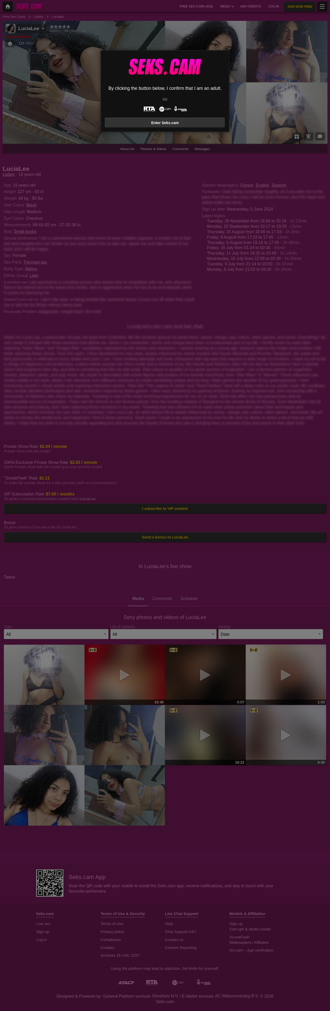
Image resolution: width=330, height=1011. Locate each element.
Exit (165, 99)
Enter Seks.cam (165, 123)
